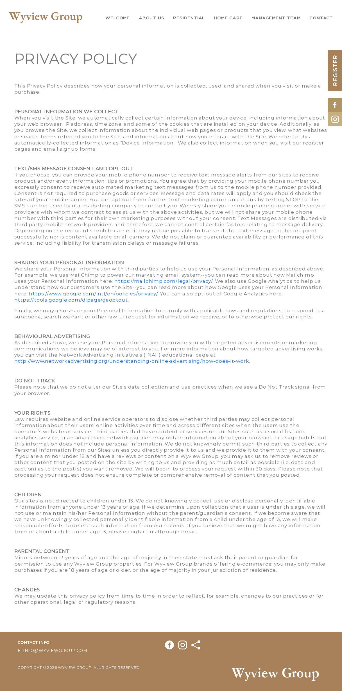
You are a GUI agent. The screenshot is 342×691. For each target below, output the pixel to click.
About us (151, 17)
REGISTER (335, 70)
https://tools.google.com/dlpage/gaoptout (71, 300)
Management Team (276, 17)
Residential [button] (189, 17)
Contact (321, 17)
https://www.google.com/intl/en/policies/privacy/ (93, 293)
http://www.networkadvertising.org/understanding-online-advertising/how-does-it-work (131, 361)
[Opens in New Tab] (335, 104)
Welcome (117, 17)
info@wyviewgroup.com (55, 650)
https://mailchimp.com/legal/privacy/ (163, 281)
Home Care (228, 17)
